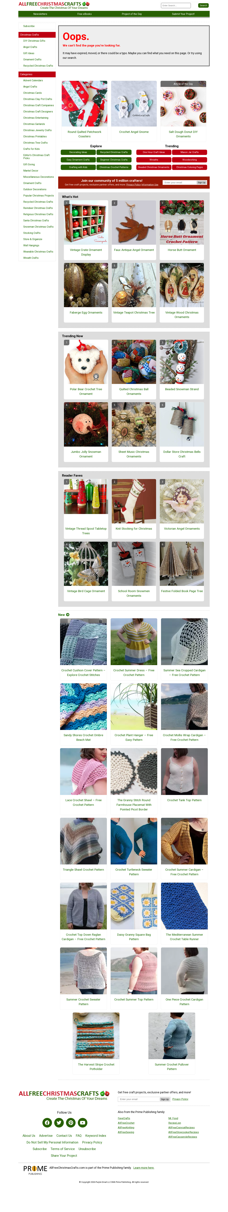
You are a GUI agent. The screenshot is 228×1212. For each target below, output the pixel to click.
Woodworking (189, 159)
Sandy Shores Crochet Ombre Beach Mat (83, 737)
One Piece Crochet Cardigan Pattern (184, 1002)
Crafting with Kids (78, 167)
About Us (28, 1136)
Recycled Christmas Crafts (38, 65)
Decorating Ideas (78, 152)
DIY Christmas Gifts (34, 40)
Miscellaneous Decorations (38, 176)
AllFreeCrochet (126, 1122)
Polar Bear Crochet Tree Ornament (86, 391)
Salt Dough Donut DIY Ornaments (183, 134)
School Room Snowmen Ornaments (134, 593)
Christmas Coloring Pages (189, 167)
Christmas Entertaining (35, 117)
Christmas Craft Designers (38, 111)
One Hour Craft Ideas (154, 152)
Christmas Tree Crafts (35, 142)
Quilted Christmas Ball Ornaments (133, 391)
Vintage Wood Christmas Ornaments (182, 315)
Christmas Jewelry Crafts (37, 130)
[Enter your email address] (138, 1099)
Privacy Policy (133, 184)
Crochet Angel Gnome (134, 132)
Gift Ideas (28, 53)
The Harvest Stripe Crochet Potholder (96, 1067)
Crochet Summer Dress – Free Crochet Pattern (133, 672)
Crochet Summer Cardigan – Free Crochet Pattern (184, 872)
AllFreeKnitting (126, 1127)
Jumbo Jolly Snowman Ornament (86, 454)
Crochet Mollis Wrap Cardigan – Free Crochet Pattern (184, 737)
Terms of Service (63, 1149)
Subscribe (29, 26)
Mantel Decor (30, 170)
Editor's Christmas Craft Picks (36, 157)
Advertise (46, 1136)
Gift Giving (29, 164)
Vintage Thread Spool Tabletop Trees (86, 531)
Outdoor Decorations (34, 189)
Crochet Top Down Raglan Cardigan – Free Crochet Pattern (83, 937)
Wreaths (154, 159)
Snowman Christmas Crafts (38, 226)
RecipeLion (174, 1122)
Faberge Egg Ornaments (86, 312)
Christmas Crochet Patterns (114, 167)
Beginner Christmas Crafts (114, 159)
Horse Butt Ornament (182, 250)
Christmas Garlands (34, 124)
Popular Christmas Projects (38, 195)
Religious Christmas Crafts (38, 214)
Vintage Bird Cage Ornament (86, 591)
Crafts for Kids (31, 148)
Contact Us (64, 1136)
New (63, 615)
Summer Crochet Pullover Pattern (172, 1067)
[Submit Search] (203, 5)
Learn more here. (143, 1167)
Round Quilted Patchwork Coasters (84, 134)
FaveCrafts (124, 1118)
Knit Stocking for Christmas (134, 528)
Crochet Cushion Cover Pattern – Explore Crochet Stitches (83, 672)
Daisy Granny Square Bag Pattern (134, 937)
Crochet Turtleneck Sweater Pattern (133, 872)
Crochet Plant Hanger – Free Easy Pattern (134, 737)
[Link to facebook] (47, 1123)
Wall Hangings (31, 245)
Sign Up (201, 182)
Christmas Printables (35, 136)
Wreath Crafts (31, 257)
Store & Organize (32, 239)
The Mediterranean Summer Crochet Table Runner (184, 937)
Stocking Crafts (31, 232)
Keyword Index (95, 1136)
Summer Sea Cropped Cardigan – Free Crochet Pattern (184, 672)
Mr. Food (173, 1118)
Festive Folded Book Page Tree (182, 591)
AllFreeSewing (126, 1132)
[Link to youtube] (82, 1123)
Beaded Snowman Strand (182, 389)
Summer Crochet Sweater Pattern (83, 1002)
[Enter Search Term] (176, 5)
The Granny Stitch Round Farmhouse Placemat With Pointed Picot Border (133, 804)
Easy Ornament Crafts (78, 159)
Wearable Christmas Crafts (38, 251)
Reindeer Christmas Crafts (38, 208)
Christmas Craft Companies (38, 105)
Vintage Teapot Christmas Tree (134, 312)
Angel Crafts (30, 47)
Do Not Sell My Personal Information (52, 1142)
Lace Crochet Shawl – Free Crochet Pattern (83, 802)
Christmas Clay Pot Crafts (37, 99)
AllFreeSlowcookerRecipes (183, 1132)
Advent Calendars (33, 80)
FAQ (78, 1136)
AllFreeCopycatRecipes (181, 1127)
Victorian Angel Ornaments (182, 528)
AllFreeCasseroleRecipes (182, 1136)
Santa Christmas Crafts (36, 220)
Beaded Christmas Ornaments (153, 167)
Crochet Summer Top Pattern (133, 999)
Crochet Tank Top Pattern (184, 800)
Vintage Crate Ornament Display (86, 252)
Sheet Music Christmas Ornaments (133, 454)
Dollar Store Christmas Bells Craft (182, 454)
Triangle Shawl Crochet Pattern (83, 869)
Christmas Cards (32, 92)
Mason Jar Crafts (190, 152)
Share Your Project (64, 1156)
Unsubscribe (87, 1149)
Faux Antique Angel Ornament (134, 250)
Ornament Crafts (32, 59)
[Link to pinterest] (71, 1123)
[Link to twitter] (59, 1123)
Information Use (149, 184)
